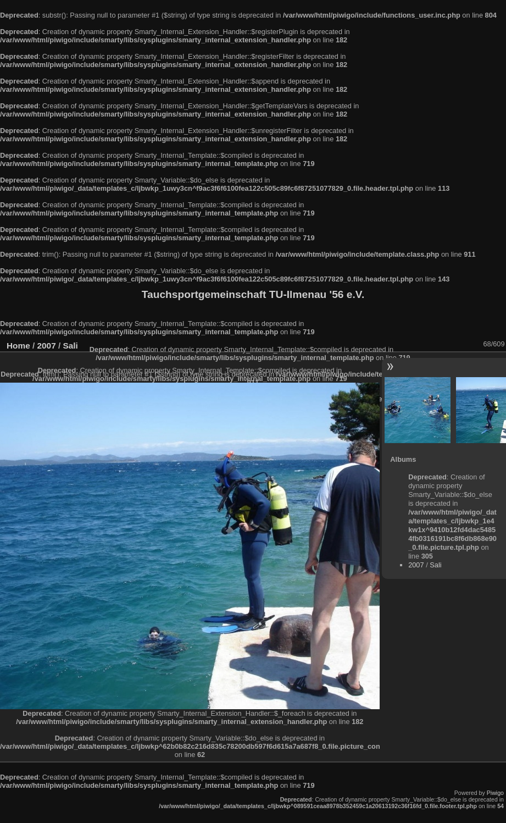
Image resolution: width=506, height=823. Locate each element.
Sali (435, 565)
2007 (416, 565)
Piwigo (495, 792)
